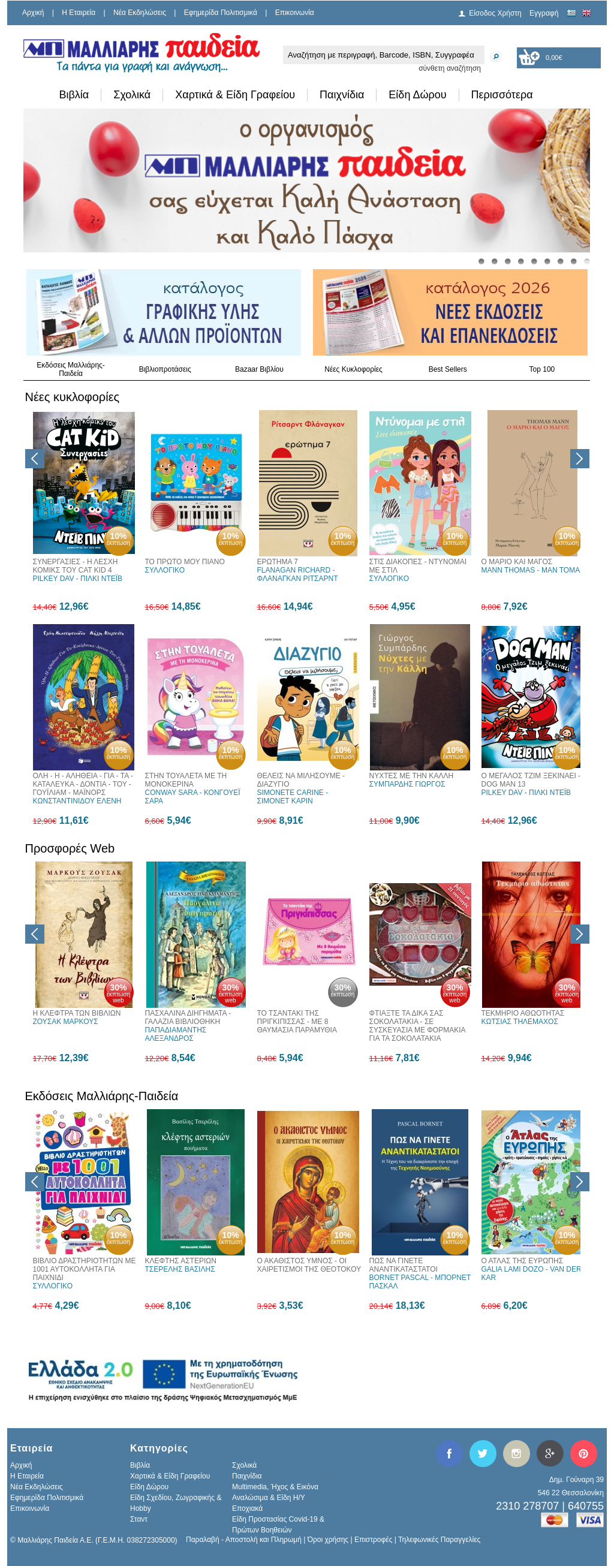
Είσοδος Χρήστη (495, 13)
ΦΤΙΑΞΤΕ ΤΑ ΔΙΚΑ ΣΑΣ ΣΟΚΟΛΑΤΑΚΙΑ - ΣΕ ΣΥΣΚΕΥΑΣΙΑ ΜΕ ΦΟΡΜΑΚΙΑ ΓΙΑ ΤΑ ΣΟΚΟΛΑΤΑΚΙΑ (417, 1026)
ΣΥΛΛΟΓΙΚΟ (165, 570)
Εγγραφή (543, 13)
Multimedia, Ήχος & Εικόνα (275, 1487)
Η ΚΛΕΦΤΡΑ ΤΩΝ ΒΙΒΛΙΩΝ (77, 1013)
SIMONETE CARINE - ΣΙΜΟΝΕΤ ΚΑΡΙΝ (293, 796)
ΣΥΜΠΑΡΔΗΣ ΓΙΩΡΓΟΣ (407, 784)
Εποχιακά (247, 1508)
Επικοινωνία (294, 12)
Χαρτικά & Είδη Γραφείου (235, 95)
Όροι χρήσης (328, 1539)
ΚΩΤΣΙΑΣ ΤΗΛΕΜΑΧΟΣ (519, 1021)
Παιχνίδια (342, 95)
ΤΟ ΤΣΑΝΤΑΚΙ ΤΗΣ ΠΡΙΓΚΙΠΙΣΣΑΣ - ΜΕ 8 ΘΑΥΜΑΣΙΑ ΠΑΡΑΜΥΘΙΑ (297, 1021)
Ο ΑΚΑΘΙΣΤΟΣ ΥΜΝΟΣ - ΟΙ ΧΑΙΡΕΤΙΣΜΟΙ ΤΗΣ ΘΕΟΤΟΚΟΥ (309, 1265)
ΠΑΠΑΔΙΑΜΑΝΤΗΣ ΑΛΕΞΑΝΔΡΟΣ (176, 1034)
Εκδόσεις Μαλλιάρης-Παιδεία (71, 369)
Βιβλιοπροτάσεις (165, 369)
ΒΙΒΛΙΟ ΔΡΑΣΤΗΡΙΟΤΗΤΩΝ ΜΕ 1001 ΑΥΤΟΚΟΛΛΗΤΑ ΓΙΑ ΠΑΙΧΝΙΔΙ (84, 1269)
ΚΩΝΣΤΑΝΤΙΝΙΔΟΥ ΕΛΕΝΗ (77, 801)
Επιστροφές (373, 1539)
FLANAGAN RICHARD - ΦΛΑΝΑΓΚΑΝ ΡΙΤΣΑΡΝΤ (297, 574)
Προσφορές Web (70, 848)
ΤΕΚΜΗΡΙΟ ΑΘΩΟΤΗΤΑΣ (523, 1013)
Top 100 (542, 369)
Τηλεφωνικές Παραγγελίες (439, 1539)
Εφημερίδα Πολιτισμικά (220, 12)
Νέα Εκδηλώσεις (139, 12)
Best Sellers (448, 369)
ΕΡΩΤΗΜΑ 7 (277, 562)
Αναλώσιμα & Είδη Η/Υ (268, 1497)
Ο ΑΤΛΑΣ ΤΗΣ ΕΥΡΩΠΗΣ (522, 1261)
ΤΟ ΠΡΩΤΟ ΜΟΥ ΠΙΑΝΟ (185, 562)
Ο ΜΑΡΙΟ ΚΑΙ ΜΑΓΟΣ (517, 562)
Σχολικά (132, 95)
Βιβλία (74, 95)
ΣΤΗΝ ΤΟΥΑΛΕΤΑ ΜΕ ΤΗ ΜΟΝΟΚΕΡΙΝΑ (186, 780)
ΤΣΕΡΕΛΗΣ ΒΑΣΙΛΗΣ (180, 1269)
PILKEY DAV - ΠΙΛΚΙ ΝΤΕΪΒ (78, 578)
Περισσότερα (502, 95)
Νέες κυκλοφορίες (72, 396)
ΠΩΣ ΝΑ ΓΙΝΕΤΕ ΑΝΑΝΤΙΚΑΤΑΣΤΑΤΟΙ (403, 1265)
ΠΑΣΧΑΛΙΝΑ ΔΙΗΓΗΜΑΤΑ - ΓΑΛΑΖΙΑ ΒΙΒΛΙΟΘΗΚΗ (188, 1017)
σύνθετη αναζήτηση (450, 68)
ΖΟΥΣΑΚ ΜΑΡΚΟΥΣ (65, 1021)
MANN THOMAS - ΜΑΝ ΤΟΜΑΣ (533, 570)
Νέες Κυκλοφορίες (353, 369)
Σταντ (139, 1519)
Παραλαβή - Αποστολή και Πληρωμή (244, 1539)
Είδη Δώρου (417, 95)
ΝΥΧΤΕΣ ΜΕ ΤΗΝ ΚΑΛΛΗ (411, 776)
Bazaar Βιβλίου (259, 369)
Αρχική (33, 12)
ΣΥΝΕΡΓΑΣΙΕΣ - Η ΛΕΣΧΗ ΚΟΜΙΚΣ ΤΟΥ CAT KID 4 (75, 566)
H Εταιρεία (78, 12)
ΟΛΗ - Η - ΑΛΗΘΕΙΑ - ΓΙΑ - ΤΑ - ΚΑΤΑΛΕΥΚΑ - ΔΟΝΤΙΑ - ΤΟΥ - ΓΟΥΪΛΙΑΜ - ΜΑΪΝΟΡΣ (83, 784)
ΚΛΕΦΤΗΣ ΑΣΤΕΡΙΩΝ (180, 1261)
